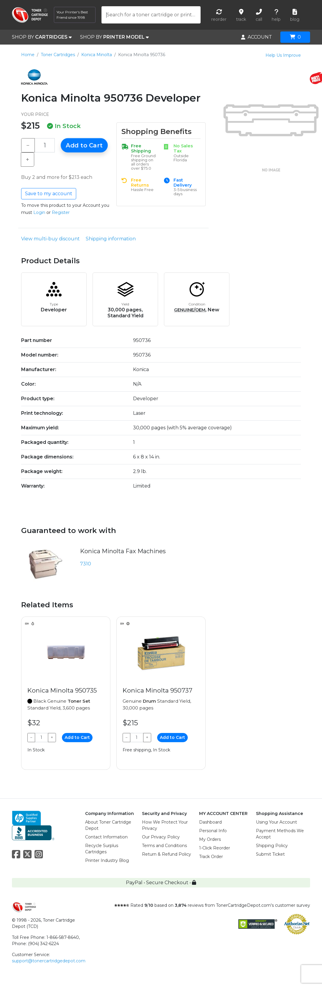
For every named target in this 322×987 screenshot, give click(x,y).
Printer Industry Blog (107, 860)
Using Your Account (276, 822)
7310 (85, 564)
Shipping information (111, 239)
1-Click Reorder (214, 848)
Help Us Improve (283, 55)
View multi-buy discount (50, 239)
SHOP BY (42, 37)
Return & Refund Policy (166, 854)
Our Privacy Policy (161, 837)
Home (28, 54)
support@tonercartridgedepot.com (48, 961)
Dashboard (210, 822)
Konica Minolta (96, 54)
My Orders (210, 839)
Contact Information (106, 837)
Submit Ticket (270, 854)
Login (39, 212)
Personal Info (213, 830)
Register (61, 212)
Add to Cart (84, 145)
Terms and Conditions (164, 845)
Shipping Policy (272, 845)
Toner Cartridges (58, 54)
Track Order (211, 856)
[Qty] (45, 145)
